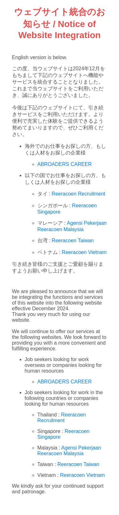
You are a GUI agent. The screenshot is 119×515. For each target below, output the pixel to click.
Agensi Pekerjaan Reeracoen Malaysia (69, 450)
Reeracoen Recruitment (78, 193)
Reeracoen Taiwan (73, 240)
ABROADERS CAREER (64, 164)
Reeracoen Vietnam (84, 252)
